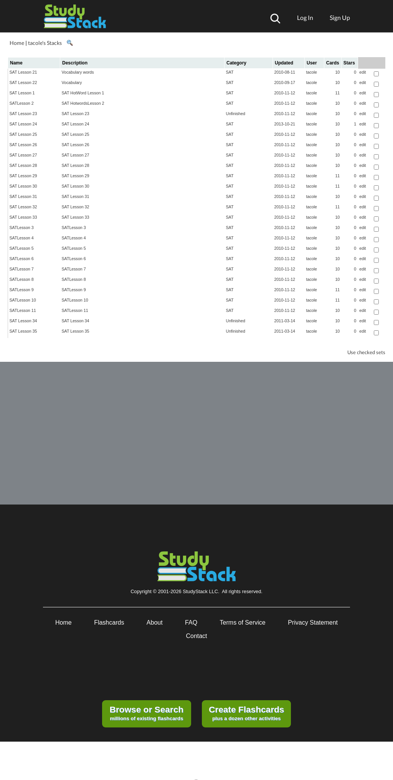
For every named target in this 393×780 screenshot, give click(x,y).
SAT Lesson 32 (23, 206)
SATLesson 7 (22, 269)
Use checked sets (366, 352)
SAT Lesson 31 (23, 196)
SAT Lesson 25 (23, 134)
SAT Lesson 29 (23, 175)
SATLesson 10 (23, 300)
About (155, 622)
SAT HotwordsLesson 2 (83, 103)
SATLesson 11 (23, 310)
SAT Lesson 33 (23, 217)
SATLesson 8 (22, 279)
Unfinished (235, 113)
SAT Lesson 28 (23, 165)
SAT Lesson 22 (23, 82)
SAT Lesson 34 (23, 320)
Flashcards (109, 622)
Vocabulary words (78, 72)
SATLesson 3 (22, 227)
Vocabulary (72, 82)
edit (362, 72)
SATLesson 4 (22, 238)
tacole (311, 72)
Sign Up (340, 17)
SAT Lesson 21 (23, 72)
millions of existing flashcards (146, 712)
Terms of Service (243, 622)
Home (17, 43)
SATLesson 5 (22, 248)
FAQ (191, 622)
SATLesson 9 (22, 289)
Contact (196, 636)
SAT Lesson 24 (23, 124)
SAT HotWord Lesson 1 (83, 93)
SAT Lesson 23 (23, 113)
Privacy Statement (313, 622)
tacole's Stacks (45, 43)
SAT (230, 72)
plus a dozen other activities (246, 712)
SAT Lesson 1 (22, 93)
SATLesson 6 (22, 258)
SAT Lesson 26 (23, 144)
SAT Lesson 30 (23, 186)
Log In (305, 17)
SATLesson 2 (22, 103)
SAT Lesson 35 (23, 331)
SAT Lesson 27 (23, 155)
